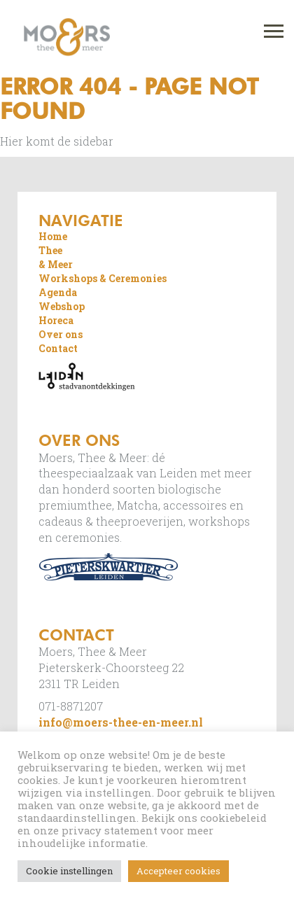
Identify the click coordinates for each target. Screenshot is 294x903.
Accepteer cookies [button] (178, 870)
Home (52, 236)
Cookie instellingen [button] (69, 870)
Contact (58, 348)
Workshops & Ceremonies (102, 278)
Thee (50, 250)
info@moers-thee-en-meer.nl (120, 722)
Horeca (56, 320)
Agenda (57, 292)
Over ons (60, 334)
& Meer (55, 264)
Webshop (61, 306)
